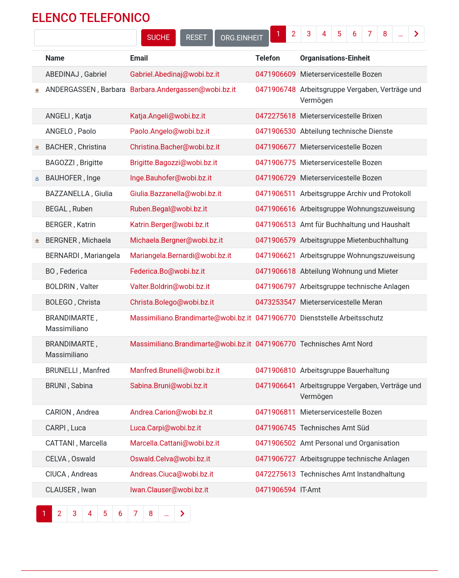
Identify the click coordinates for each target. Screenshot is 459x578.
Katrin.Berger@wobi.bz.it (169, 224)
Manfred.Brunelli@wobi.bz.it (175, 370)
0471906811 (275, 412)
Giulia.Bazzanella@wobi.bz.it (175, 193)
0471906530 (275, 131)
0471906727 (275, 459)
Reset (196, 37)
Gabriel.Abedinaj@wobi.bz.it (174, 74)
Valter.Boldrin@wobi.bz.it (170, 286)
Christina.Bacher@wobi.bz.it (175, 147)
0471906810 (275, 370)
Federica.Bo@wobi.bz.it (167, 271)
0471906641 (275, 385)
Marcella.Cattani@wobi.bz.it (174, 443)
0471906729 (275, 178)
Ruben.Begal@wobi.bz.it (168, 209)
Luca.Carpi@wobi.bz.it (165, 428)
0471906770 (275, 318)
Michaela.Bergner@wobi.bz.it (176, 240)
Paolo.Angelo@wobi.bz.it (170, 131)
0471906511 (275, 193)
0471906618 (275, 271)
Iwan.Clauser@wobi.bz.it (169, 490)
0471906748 (275, 89)
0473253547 (275, 302)
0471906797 (275, 286)
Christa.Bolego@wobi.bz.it (172, 302)
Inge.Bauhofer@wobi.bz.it (171, 178)
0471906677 (275, 147)
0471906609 (275, 74)
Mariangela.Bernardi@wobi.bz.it (180, 255)
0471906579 (275, 240)
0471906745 (275, 428)
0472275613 (275, 474)
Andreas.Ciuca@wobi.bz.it (171, 474)
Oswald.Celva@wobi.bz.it (170, 459)
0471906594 (275, 490)
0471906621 (275, 255)
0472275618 (275, 116)
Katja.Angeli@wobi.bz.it (167, 116)
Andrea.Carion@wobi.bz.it (171, 412)
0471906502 (275, 443)
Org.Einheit (242, 38)
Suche (158, 37)
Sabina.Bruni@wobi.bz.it (169, 385)
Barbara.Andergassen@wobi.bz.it (183, 89)
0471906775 (275, 162)
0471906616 (275, 209)
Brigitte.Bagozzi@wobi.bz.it (173, 162)
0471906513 (275, 224)
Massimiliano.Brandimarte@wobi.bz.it (190, 318)
